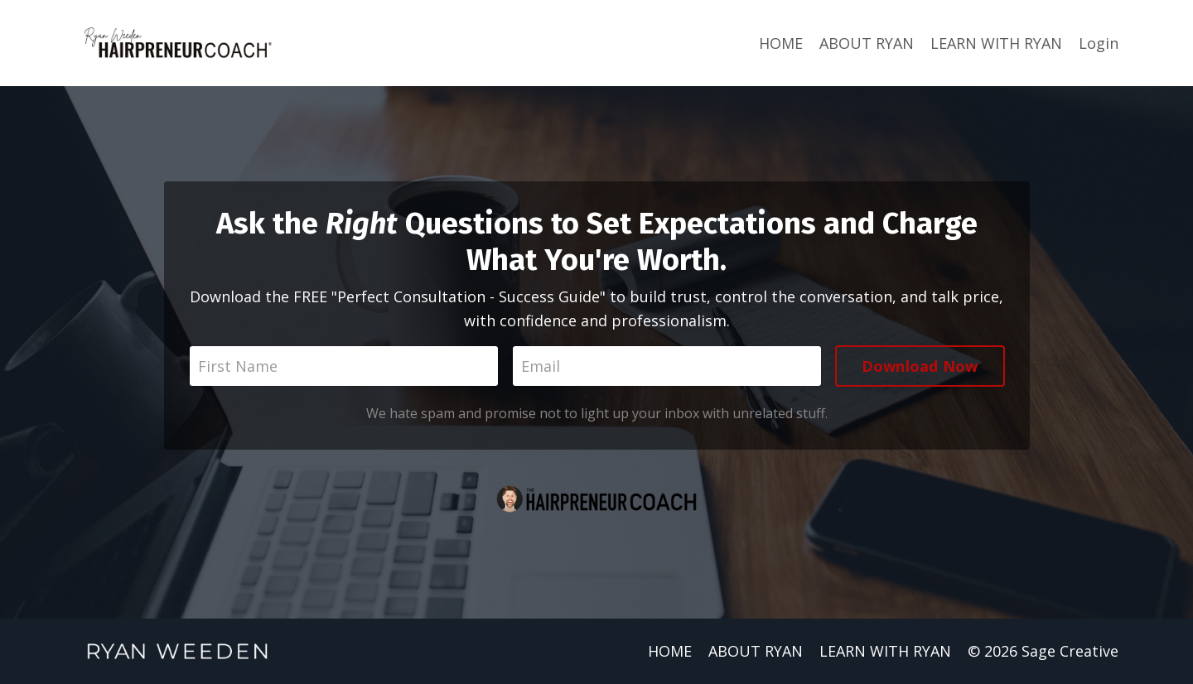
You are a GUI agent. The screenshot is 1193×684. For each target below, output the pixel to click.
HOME (781, 43)
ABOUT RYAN (866, 43)
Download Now (920, 366)
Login (1098, 43)
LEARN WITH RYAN (996, 43)
